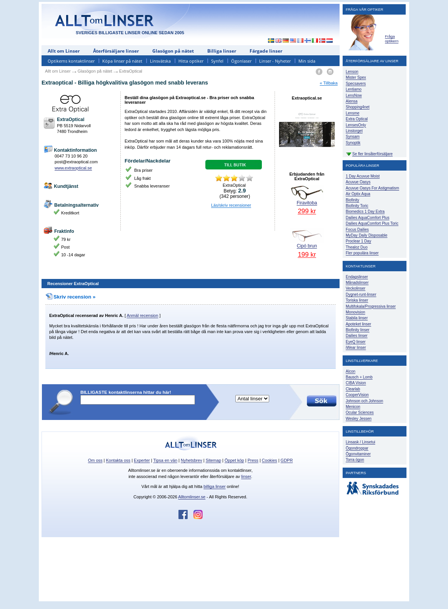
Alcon (350, 371)
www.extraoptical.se (73, 168)
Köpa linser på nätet (122, 61)
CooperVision (357, 395)
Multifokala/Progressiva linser (371, 306)
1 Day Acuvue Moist (363, 176)
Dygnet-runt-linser (361, 294)
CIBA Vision (356, 383)
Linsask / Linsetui (360, 442)
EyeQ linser (356, 342)
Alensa (352, 101)
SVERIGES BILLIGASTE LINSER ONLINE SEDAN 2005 (130, 32)
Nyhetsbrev (191, 460)
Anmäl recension (142, 315)
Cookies (269, 460)
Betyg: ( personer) (235, 193)
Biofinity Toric (357, 206)
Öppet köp (234, 460)
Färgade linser (266, 51)
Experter (142, 460)
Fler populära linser (362, 253)
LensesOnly (356, 125)
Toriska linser (357, 300)
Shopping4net (358, 107)
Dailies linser (357, 336)
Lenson (352, 72)
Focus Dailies (357, 229)
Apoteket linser (358, 324)
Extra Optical (357, 119)
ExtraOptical (61, 315)
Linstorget (354, 131)
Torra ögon (355, 460)
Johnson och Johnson (364, 401)
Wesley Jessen (358, 419)
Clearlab (353, 389)
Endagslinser (357, 277)
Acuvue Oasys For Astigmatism (372, 188)
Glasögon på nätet (173, 51)
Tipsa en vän (165, 460)
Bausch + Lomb (359, 377)
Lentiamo (353, 89)
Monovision (355, 312)
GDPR (287, 460)
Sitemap (213, 460)
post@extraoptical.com (76, 161)
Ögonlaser (241, 61)
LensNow (354, 95)
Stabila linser (357, 318)
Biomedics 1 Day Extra (365, 211)
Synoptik (353, 143)
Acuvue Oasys (358, 182)
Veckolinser (355, 288)
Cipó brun (307, 242)
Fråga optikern (391, 38)
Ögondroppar (357, 448)
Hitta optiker (190, 61)
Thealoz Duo (357, 247)
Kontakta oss (118, 460)
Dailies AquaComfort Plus (367, 218)
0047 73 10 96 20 (71, 156)
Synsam (353, 136)
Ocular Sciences (360, 412)
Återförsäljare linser (116, 51)
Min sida (306, 61)
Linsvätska (160, 61)
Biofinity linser (358, 330)
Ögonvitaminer (358, 454)
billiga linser (214, 486)
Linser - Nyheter (275, 61)
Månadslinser (357, 282)
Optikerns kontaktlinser (71, 61)
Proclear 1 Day (358, 241)
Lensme (353, 113)
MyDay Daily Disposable (366, 235)
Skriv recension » (70, 297)
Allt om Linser (64, 51)
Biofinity (352, 200)
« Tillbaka (329, 83)
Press (253, 460)
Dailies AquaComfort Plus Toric (372, 223)
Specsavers (356, 83)
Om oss (95, 460)
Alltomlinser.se (191, 497)
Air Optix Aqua (358, 194)
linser (246, 476)
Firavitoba (307, 199)
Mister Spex (356, 77)
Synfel (217, 61)
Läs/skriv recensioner (231, 205)
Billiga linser (221, 51)
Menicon (353, 407)
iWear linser (356, 347)
